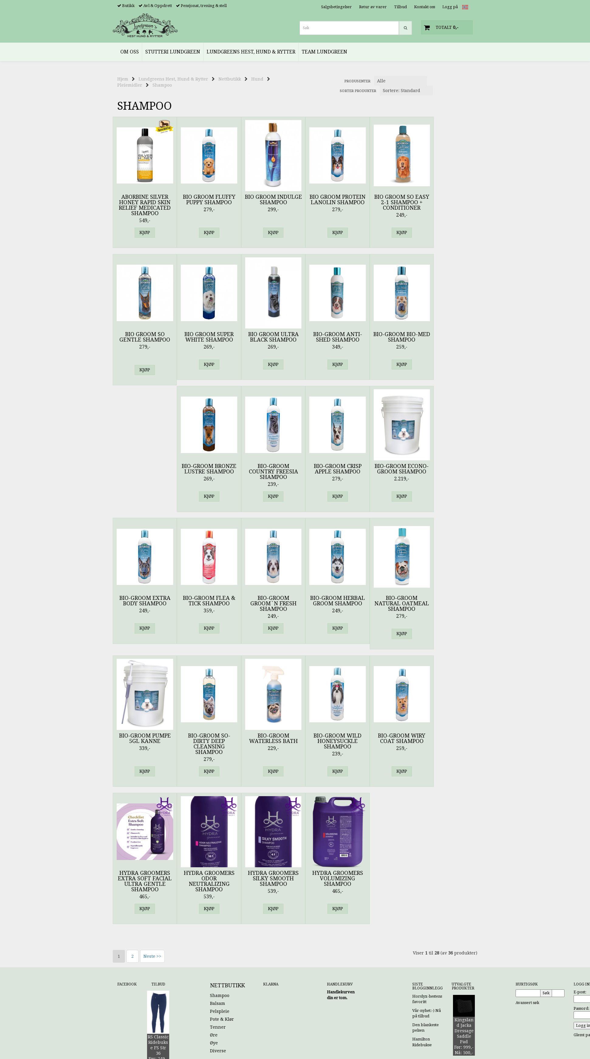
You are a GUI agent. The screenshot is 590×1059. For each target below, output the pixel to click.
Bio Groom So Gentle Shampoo (447, 199)
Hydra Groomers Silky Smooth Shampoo (264, 741)
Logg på (450, 7)
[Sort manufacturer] (400, 81)
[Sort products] (406, 90)
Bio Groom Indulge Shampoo (264, 199)
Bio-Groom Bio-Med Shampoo (325, 337)
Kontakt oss (424, 7)
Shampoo (162, 85)
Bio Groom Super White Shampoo (143, 337)
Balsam (217, 866)
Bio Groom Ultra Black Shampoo (204, 337)
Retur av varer (373, 7)
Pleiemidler (129, 85)
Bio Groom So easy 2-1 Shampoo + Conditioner (386, 202)
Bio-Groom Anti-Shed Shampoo (264, 337)
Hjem (122, 79)
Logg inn (464, 985)
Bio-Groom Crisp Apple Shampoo (143, 468)
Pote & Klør (222, 882)
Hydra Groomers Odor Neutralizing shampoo (204, 744)
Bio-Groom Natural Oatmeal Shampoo (143, 606)
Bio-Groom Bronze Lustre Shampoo (386, 340)
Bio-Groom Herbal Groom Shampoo (447, 471)
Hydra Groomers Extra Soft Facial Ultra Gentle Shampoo (143, 744)
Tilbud (400, 7)
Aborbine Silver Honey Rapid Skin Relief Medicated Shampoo (143, 205)
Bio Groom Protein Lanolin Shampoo (325, 202)
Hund (257, 79)
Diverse (218, 913)
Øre (214, 898)
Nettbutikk (229, 79)
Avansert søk (527, 865)
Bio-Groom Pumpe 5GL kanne (204, 601)
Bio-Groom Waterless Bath (325, 601)
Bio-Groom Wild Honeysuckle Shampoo (386, 604)
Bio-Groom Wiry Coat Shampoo (447, 601)
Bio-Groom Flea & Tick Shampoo (325, 468)
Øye (214, 905)
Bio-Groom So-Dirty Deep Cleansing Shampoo (265, 606)
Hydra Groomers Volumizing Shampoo (325, 741)
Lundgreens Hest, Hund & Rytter (173, 79)
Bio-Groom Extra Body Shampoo (264, 468)
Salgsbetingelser (336, 7)
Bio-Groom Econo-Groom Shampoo (204, 468)
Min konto (418, 979)
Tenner (218, 890)
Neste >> (152, 819)
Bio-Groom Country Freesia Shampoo (447, 340)
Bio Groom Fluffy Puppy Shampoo (204, 199)
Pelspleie (219, 874)
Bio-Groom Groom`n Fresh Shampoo (386, 471)
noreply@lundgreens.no (140, 975)
